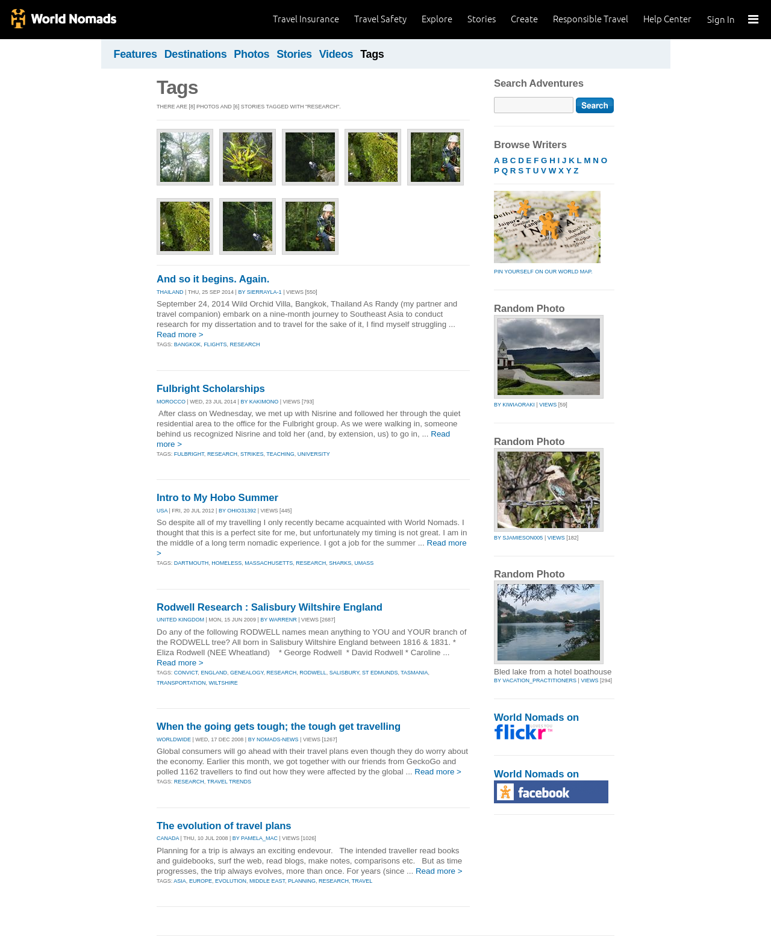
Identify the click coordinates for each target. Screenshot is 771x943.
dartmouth (191, 563)
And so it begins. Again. (213, 279)
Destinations (195, 54)
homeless (226, 563)
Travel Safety (380, 19)
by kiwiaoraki (514, 405)
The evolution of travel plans (224, 826)
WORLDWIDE (174, 739)
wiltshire (223, 683)
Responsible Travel (590, 19)
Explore (437, 19)
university (314, 454)
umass (363, 563)
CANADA (168, 838)
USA (162, 511)
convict (186, 673)
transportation (181, 683)
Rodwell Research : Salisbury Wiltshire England (269, 607)
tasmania (414, 673)
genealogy (246, 673)
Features (135, 54)
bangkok (187, 344)
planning (302, 881)
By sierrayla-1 (259, 292)
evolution (230, 881)
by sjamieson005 (518, 538)
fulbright (189, 454)
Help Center (667, 19)
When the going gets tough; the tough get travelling (279, 726)
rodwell (312, 673)
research (244, 344)
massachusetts (269, 563)
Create (524, 19)
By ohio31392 (237, 511)
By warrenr (278, 620)
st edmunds (380, 673)
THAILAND (170, 292)
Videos (336, 54)
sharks (340, 563)
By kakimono (259, 402)
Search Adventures (539, 83)
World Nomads (63, 19)
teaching (280, 454)
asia (179, 881)
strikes (252, 454)
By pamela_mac (255, 838)
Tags (372, 54)
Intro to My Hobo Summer (217, 497)
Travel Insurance (306, 19)
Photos (251, 54)
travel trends (229, 782)
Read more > (180, 334)
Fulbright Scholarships (211, 388)
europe (200, 881)
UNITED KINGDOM (180, 620)
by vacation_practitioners (535, 680)
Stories (481, 19)
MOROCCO (171, 402)
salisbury (344, 673)
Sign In (721, 19)
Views (548, 405)
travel (362, 881)
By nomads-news (273, 739)
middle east (267, 881)
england (214, 673)
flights (215, 344)
